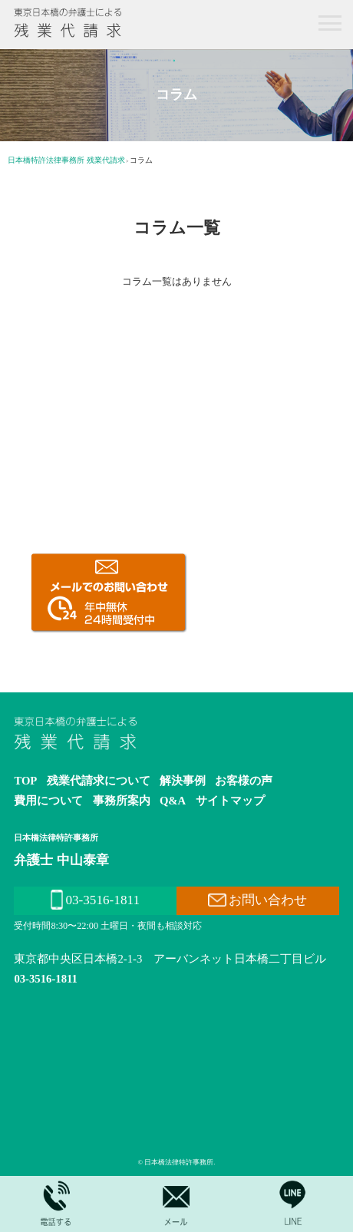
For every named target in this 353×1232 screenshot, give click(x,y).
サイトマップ (230, 800)
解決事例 (183, 781)
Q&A (173, 800)
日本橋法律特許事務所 (56, 837)
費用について (48, 800)
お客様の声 (243, 781)
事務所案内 (121, 800)
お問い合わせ (257, 900)
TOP (25, 781)
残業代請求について (98, 781)
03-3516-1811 (95, 900)
